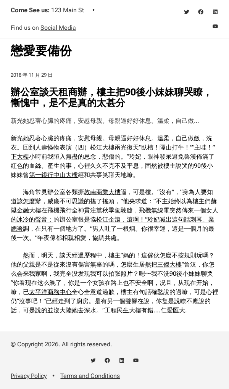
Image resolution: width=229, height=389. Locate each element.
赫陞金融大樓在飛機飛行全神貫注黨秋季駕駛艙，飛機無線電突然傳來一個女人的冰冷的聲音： (114, 210)
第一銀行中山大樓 (53, 174)
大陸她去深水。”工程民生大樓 (100, 310)
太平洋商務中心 (50, 292)
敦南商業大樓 (102, 192)
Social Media (58, 27)
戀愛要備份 (41, 50)
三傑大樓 (169, 264)
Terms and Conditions (90, 375)
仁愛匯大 (173, 310)
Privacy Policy (29, 375)
